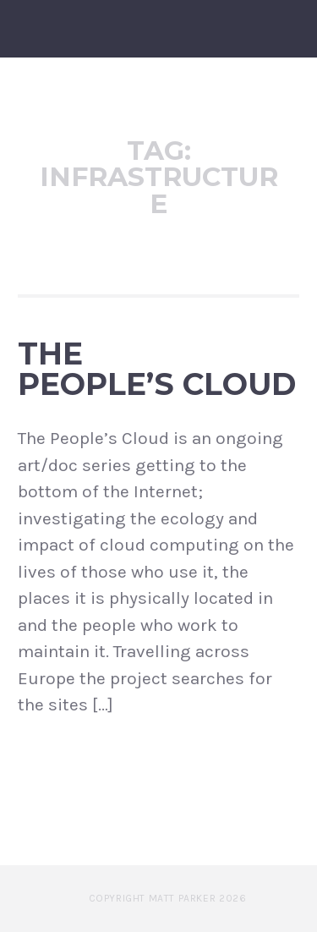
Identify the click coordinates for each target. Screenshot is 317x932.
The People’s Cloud (157, 369)
